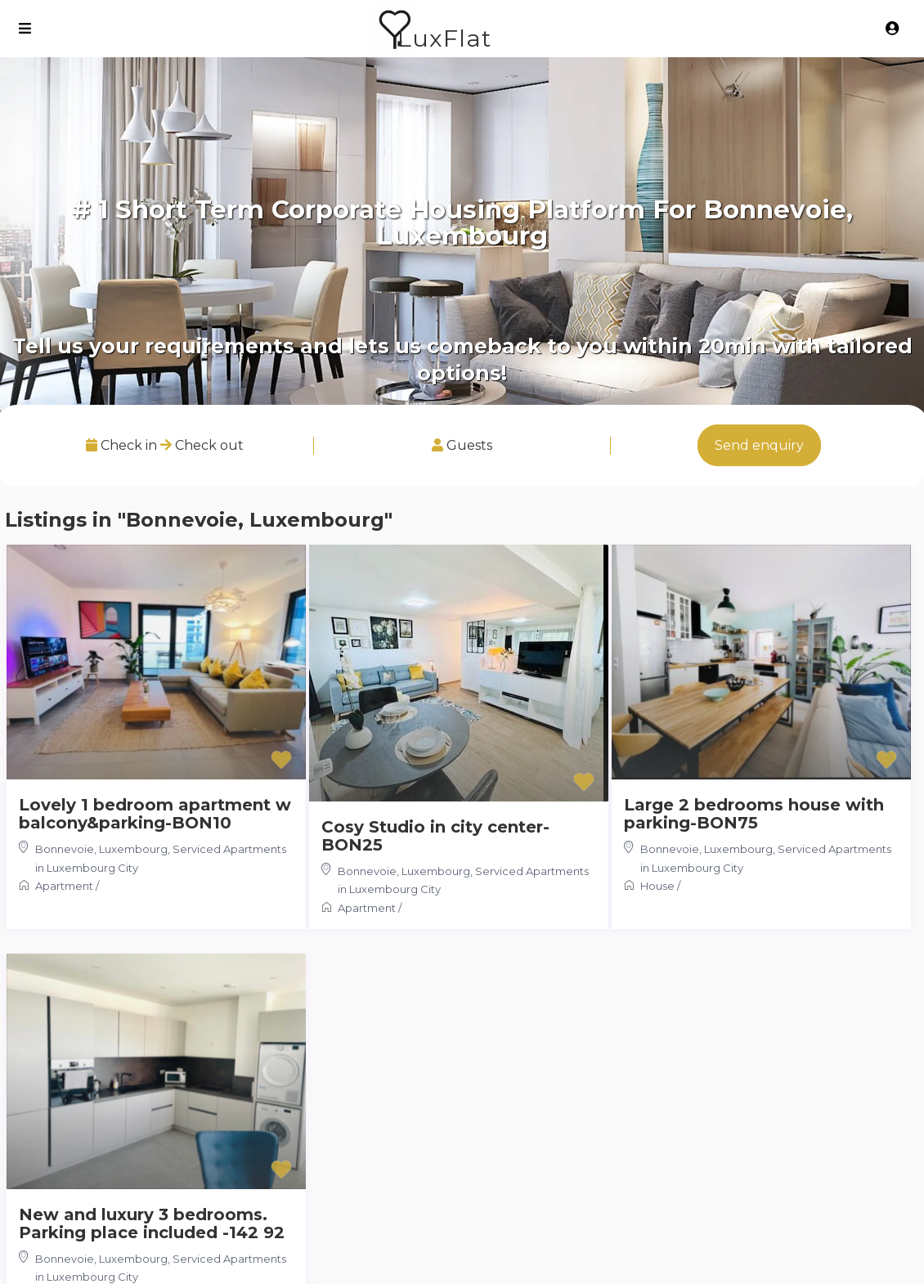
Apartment (64, 885)
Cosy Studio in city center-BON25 (435, 836)
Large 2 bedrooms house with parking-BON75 (754, 814)
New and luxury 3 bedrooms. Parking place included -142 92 (152, 1223)
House (657, 885)
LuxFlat (444, 38)
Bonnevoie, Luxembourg (101, 848)
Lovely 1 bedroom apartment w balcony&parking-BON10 (155, 814)
